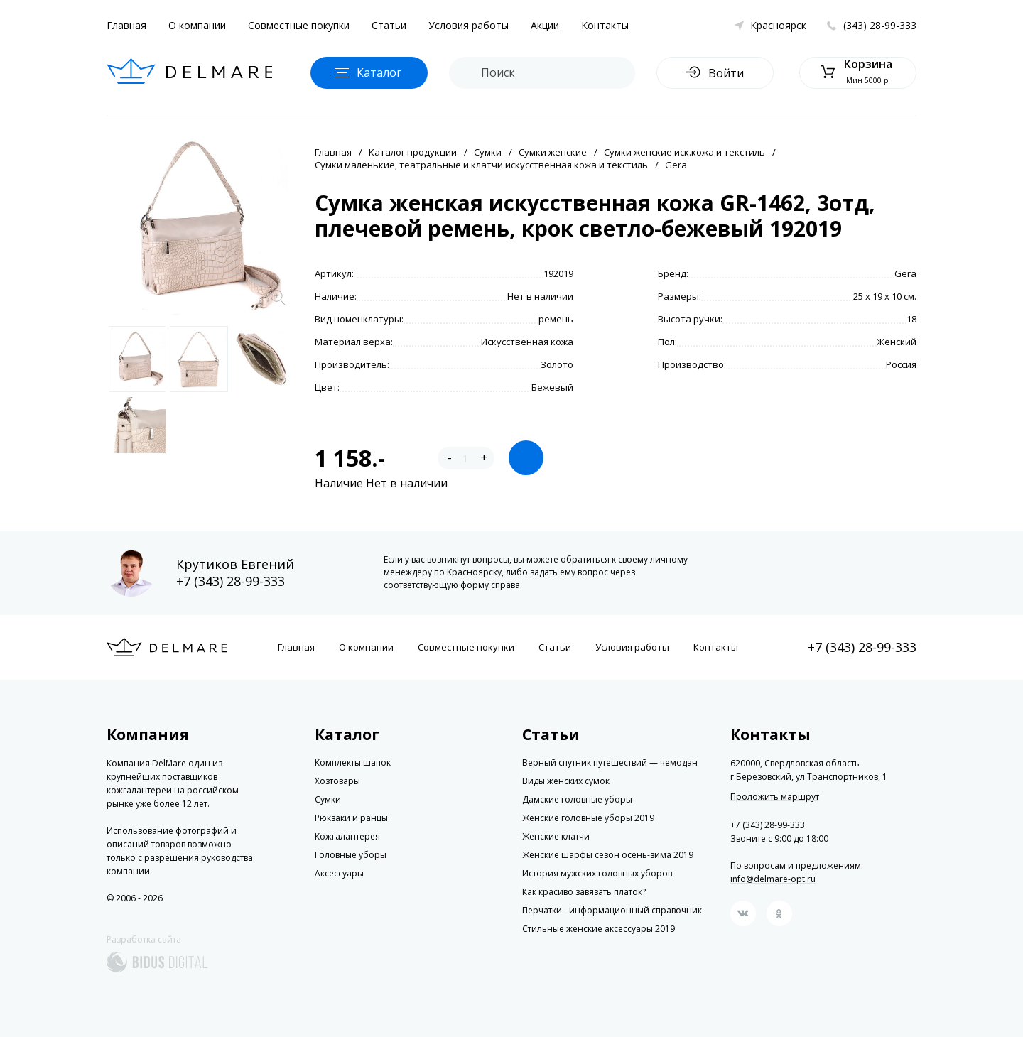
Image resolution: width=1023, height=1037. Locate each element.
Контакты (605, 25)
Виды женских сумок (566, 781)
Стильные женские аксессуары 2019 (598, 929)
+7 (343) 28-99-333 (230, 581)
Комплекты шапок (353, 762)
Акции (545, 25)
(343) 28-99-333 (879, 25)
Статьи (389, 25)
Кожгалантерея (347, 836)
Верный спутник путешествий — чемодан (610, 762)
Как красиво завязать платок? (584, 892)
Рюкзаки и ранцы (351, 818)
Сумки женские (553, 152)
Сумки (488, 152)
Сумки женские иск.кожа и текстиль (684, 152)
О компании (197, 25)
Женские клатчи (556, 836)
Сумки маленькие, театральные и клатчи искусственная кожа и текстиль (481, 164)
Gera (676, 164)
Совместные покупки (299, 25)
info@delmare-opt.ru (773, 879)
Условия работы (468, 25)
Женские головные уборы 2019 (588, 818)
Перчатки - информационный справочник (612, 910)
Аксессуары (339, 873)
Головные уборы (350, 855)
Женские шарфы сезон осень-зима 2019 (607, 855)
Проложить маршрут (774, 797)
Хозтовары (337, 781)
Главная (126, 25)
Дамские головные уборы (577, 799)
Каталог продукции (413, 152)
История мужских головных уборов (597, 873)
